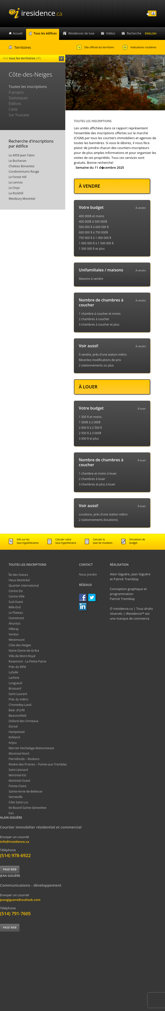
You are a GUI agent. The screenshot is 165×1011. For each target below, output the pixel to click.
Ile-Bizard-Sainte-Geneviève (27, 808)
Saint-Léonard (18, 770)
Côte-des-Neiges (20, 645)
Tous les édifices (45, 33)
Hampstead (17, 732)
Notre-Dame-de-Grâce (24, 650)
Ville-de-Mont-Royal (22, 656)
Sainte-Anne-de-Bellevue (25, 791)
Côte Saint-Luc (18, 802)
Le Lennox (16, 182)
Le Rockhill (16, 193)
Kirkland (14, 737)
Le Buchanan (17, 161)
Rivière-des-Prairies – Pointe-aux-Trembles (38, 764)
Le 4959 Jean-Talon (21, 155)
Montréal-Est (17, 775)
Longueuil (15, 683)
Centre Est (16, 591)
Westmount (17, 640)
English (150, 33)
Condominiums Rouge (24, 171)
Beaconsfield (17, 715)
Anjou (13, 743)
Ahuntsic (14, 623)
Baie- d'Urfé (17, 710)
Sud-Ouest (16, 602)
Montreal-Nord (19, 753)
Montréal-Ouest (19, 781)
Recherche (134, 33)
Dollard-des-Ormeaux (23, 721)
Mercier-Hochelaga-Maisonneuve (31, 748)
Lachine (14, 678)
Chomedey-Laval (20, 705)
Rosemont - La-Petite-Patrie (27, 661)
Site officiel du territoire (95, 47)
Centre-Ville (16, 596)
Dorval (13, 726)
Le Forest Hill (17, 177)
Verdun (14, 634)
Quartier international (24, 585)
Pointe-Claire (17, 786)
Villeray (14, 629)
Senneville (16, 797)
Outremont (16, 618)
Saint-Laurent (18, 694)
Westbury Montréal (22, 199)
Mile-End (15, 607)
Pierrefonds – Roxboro (24, 759)
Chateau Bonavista (21, 166)
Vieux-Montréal (19, 580)
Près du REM (17, 667)
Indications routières (139, 47)
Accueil (17, 33)
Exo (11, 813)
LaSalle (13, 672)
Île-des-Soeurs (18, 575)
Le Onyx (14, 188)
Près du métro (18, 699)
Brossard (15, 688)
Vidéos (110, 33)
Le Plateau (16, 613)
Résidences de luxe (81, 33)
